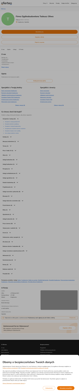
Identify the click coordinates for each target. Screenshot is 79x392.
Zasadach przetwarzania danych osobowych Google (34, 368)
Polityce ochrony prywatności (10, 368)
